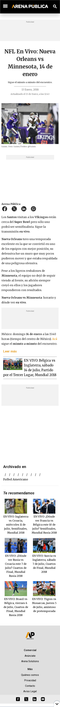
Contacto (30, 685)
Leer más (10, 351)
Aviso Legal (30, 691)
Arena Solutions (30, 661)
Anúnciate (30, 655)
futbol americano (15, 479)
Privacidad (30, 680)
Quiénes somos (30, 674)
